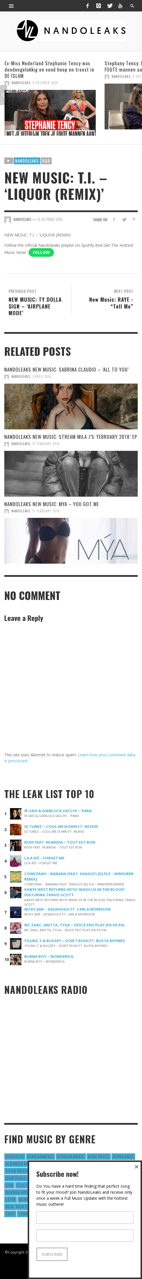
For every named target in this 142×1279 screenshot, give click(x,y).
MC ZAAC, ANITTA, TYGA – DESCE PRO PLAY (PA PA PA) (74, 924)
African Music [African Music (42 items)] (71, 1156)
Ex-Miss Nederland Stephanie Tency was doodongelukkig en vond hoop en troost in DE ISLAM (49, 69)
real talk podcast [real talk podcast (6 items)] (24, 1206)
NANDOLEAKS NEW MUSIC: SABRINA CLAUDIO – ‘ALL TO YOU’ (66, 369)
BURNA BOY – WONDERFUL (49, 956)
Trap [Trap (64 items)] (10, 1214)
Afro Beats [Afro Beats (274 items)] (98, 1156)
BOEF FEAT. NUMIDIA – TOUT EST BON (59, 842)
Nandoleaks (27, 160)
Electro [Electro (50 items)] (24, 1185)
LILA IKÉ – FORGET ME (44, 857)
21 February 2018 (46, 443)
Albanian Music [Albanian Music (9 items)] (20, 1163)
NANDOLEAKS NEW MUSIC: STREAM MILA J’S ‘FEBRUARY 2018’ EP (70, 436)
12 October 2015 (50, 219)
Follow (41, 252)
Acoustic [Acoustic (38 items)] (15, 1156)
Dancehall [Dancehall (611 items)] (16, 1178)
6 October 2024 (45, 82)
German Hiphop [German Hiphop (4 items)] (20, 1192)
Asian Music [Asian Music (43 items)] (17, 1171)
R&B (46, 160)
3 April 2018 (41, 376)
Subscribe (52, 1254)
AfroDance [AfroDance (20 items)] (123, 1156)
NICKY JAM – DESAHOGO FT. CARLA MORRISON (67, 909)
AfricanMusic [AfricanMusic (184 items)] (40, 1156)
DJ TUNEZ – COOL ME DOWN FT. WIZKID (61, 826)
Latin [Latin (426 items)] (10, 1199)
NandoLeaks (21, 82)
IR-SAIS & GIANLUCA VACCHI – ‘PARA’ (58, 810)
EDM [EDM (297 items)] (9, 1185)
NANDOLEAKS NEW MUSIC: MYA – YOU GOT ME (51, 504)
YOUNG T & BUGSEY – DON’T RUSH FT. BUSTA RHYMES (74, 940)
